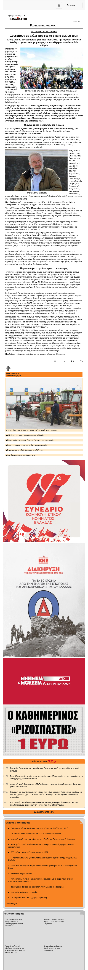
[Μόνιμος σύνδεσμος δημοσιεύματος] (56, 361)
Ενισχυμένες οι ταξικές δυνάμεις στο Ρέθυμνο (24, 450)
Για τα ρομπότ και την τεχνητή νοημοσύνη (29, 897)
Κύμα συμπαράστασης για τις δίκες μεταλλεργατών (26, 445)
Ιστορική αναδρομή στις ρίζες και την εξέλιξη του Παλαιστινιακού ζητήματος (43, 839)
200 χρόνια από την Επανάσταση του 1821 (29, 852)
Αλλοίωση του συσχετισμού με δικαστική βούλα (25, 435)
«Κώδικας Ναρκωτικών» (21, 873)
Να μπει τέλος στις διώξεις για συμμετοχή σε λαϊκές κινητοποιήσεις (44, 404)
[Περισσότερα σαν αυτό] (63, 361)
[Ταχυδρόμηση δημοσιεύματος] (72, 361)
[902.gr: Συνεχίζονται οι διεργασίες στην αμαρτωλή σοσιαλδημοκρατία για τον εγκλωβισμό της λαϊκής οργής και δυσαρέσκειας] (5, 776)
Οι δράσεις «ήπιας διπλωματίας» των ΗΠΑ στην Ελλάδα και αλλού (39, 828)
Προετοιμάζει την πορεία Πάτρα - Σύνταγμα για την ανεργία (30, 440)
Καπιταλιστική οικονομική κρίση (24, 892)
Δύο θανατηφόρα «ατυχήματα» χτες (20, 455)
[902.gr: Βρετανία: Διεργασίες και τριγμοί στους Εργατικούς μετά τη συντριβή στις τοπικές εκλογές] (5, 768)
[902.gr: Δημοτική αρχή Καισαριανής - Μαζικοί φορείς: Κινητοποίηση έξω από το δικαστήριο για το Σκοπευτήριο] (5, 784)
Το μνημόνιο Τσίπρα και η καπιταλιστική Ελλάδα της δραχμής (37, 887)
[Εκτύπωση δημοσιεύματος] (80, 361)
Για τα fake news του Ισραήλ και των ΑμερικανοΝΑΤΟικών (36, 834)
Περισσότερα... (12, 904)
